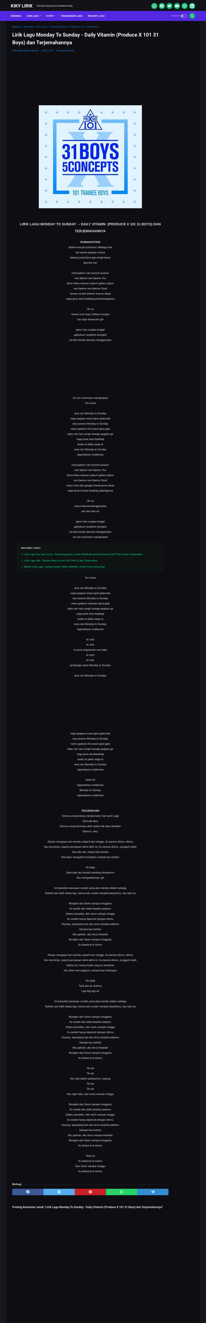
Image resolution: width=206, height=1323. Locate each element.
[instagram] (182, 3)
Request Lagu (97, 12)
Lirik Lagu (34, 12)
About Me (61, 1311)
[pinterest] (73, 1195)
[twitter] (167, 3)
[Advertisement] (73, 76)
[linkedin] (190, 3)
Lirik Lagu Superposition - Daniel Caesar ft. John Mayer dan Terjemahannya (167, 141)
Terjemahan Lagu (73, 12)
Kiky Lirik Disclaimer (139, 1311)
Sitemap (77, 1311)
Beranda (17, 12)
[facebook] (160, 3)
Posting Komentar (65, 48)
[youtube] (175, 3)
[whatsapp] (152, 3)
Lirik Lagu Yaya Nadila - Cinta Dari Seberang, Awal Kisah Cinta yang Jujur (168, 179)
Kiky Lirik (23, 3)
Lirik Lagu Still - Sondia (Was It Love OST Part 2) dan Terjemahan (60, 563)
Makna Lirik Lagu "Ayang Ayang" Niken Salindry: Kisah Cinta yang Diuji (64, 569)
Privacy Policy (116, 1311)
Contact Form (95, 1311)
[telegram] (122, 1195)
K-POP (51, 12)
